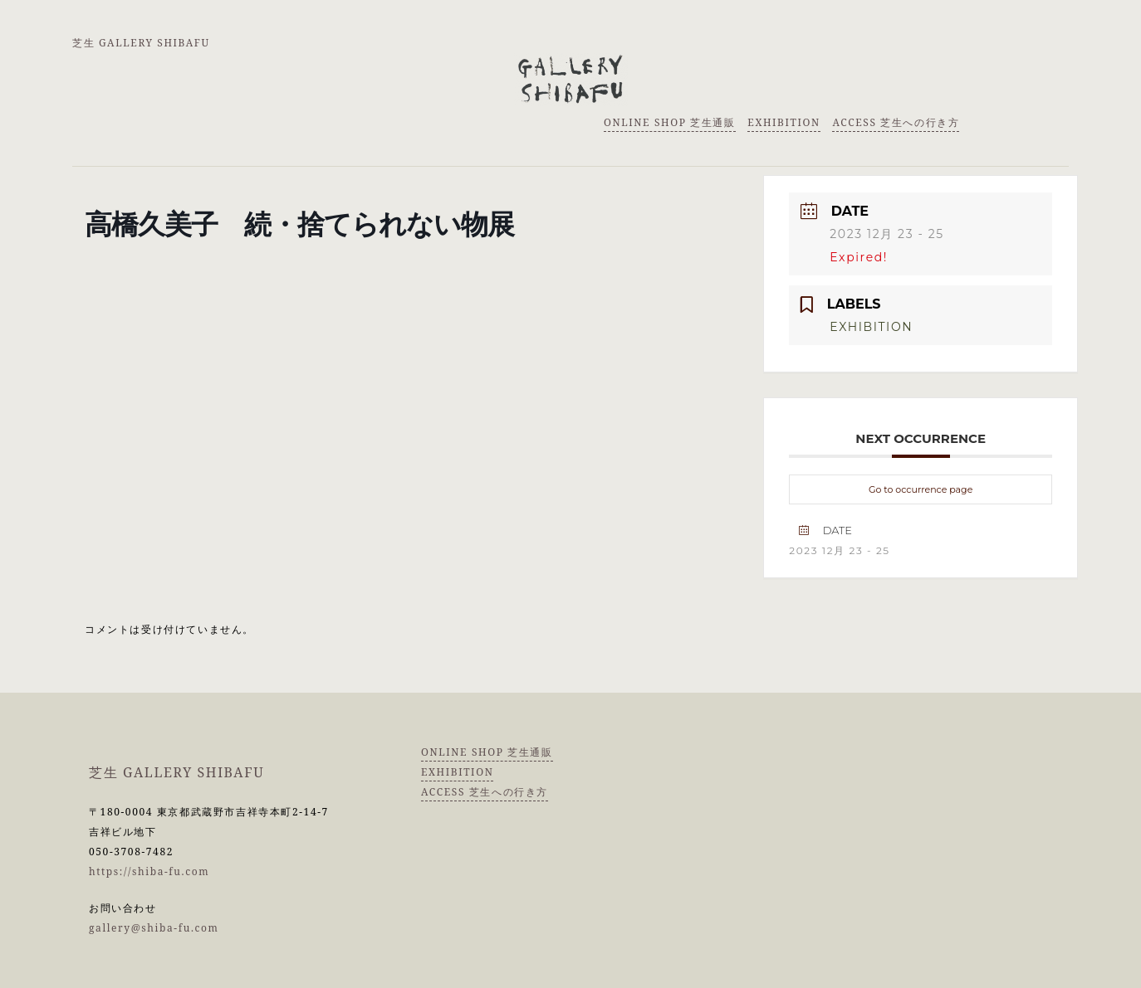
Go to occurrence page (920, 489)
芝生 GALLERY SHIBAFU (141, 43)
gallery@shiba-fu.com (154, 928)
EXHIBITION (783, 122)
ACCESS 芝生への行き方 (895, 122)
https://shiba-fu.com (149, 871)
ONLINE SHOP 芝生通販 (670, 122)
